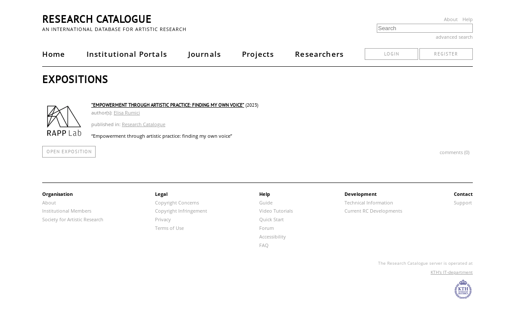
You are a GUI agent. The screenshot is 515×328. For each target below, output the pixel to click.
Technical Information (368, 202)
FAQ (264, 245)
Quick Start (271, 219)
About (451, 19)
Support (463, 202)
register (446, 54)
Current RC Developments (373, 210)
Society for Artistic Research (72, 219)
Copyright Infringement (181, 210)
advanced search (454, 37)
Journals (204, 54)
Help (467, 19)
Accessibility (272, 236)
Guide (266, 202)
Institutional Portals (127, 54)
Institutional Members (66, 210)
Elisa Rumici (127, 112)
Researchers (319, 54)
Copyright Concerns (177, 202)
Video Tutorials (276, 210)
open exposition (69, 152)
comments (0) (454, 152)
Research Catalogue (97, 19)
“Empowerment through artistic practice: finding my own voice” (167, 105)
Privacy (163, 219)
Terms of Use (169, 228)
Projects (258, 54)
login (391, 54)
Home (53, 54)
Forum (266, 228)
